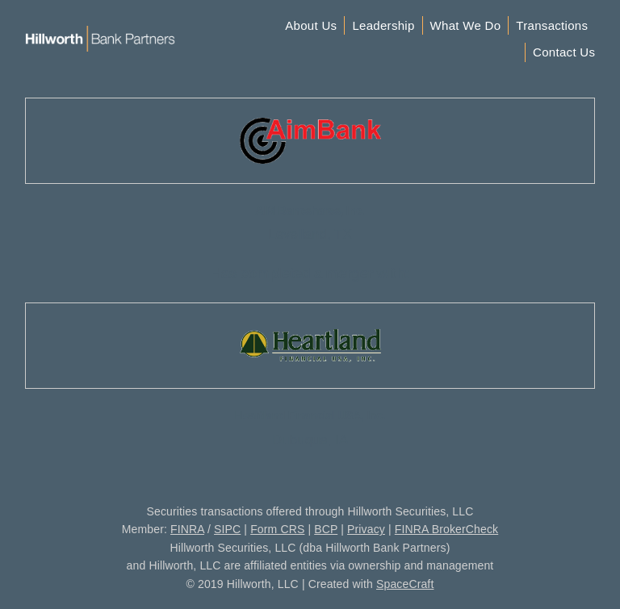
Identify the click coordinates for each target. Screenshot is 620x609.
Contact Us (564, 52)
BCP (325, 529)
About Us (311, 25)
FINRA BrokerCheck (446, 529)
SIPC (227, 529)
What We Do (465, 25)
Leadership (383, 25)
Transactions (552, 25)
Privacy (366, 529)
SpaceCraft (405, 584)
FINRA (187, 529)
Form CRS (277, 529)
